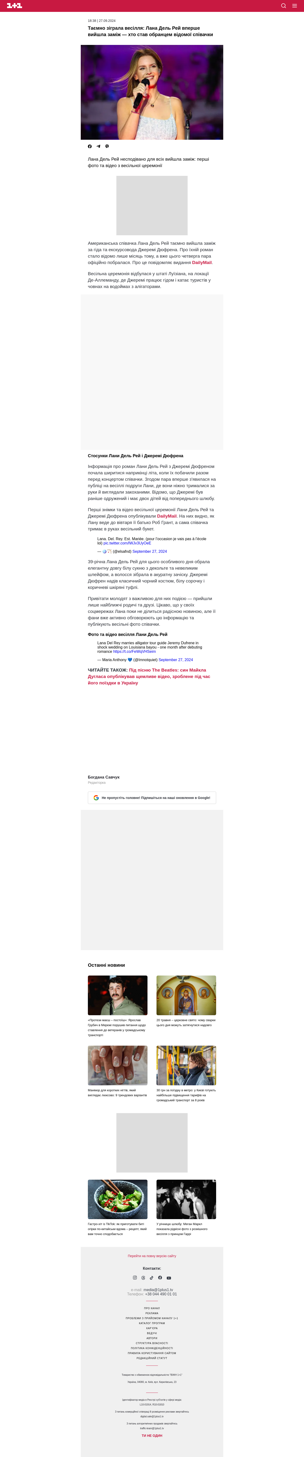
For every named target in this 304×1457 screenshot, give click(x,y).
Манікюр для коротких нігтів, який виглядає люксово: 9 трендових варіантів (117, 1092)
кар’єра (152, 1328)
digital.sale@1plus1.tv (151, 1416)
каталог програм (152, 1323)
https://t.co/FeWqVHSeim (134, 651)
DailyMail (202, 262)
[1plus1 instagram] (135, 1278)
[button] (294, 6)
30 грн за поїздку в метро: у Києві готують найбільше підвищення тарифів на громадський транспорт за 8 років (186, 1095)
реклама (152, 1313)
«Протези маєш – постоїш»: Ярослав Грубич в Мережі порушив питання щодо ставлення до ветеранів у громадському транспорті (117, 1027)
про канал (152, 1308)
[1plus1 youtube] (169, 1278)
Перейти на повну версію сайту (152, 1256)
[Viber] (107, 146)
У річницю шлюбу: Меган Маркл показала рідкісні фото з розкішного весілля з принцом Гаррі (182, 1229)
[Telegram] (98, 146)
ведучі (152, 1333)
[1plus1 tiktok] (151, 1278)
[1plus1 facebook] (160, 1278)
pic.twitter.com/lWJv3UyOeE (127, 543)
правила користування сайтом (152, 1353)
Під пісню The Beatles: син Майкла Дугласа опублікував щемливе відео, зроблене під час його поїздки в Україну (149, 676)
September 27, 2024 (150, 551)
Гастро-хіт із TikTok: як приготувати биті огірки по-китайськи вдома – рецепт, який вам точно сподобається (117, 1229)
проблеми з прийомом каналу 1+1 (152, 1318)
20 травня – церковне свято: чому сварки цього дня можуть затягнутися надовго (186, 1022)
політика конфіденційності (152, 1348)
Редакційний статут (152, 1358)
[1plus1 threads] (143, 1278)
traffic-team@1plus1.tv (152, 1428)
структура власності (152, 1343)
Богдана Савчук (103, 777)
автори (152, 1338)
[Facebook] (90, 146)
